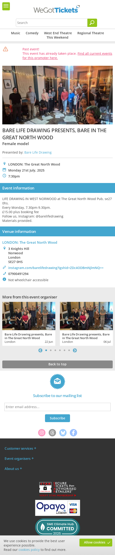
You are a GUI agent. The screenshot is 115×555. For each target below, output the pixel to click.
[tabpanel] (29, 323)
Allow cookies (94, 542)
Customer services (19, 448)
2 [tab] (51, 350)
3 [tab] (55, 350)
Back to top (57, 364)
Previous (40, 350)
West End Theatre (58, 33)
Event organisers (17, 458)
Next (75, 350)
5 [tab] (64, 350)
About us (12, 468)
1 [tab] (46, 350)
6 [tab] (69, 350)
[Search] (92, 23)
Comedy (32, 33)
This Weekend (57, 37)
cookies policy (29, 549)
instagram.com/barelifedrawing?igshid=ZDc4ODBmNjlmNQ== (56, 268)
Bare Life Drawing (38, 152)
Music (15, 33)
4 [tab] (60, 350)
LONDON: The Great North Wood (29, 242)
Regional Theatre (90, 33)
